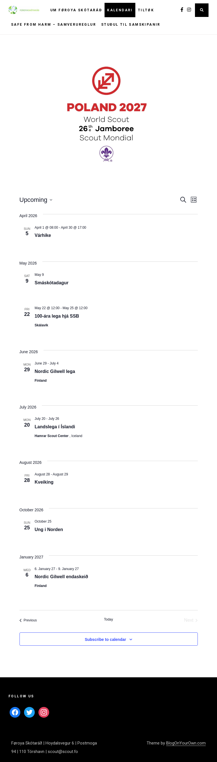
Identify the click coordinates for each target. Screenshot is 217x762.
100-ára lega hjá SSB (57, 316)
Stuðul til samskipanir (130, 25)
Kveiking (44, 482)
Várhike (43, 235)
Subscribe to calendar (105, 639)
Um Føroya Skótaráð (76, 10)
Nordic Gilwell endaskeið (61, 576)
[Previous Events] (28, 620)
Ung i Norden (49, 529)
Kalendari (120, 10)
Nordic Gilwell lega (55, 371)
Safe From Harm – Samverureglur (53, 25)
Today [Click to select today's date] (108, 619)
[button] (108, 113)
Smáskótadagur (52, 282)
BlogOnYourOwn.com (186, 743)
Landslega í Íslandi (55, 426)
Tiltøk (146, 10)
